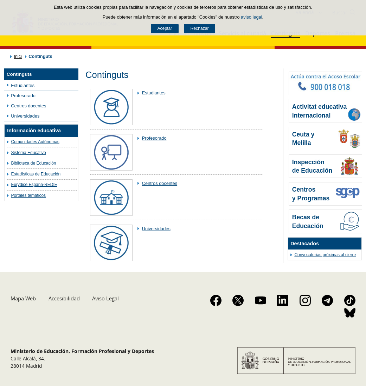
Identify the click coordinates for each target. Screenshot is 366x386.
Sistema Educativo (28, 152)
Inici (18, 56)
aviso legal (251, 17)
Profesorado (23, 95)
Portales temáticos (28, 195)
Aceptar (164, 28)
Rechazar (200, 28)
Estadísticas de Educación (35, 174)
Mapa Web (23, 298)
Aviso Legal (105, 298)
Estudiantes (22, 85)
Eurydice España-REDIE (34, 184)
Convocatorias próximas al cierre (325, 254)
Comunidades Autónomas (35, 141)
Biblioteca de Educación (33, 163)
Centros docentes (28, 105)
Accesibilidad (64, 298)
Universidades (25, 116)
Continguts (19, 74)
